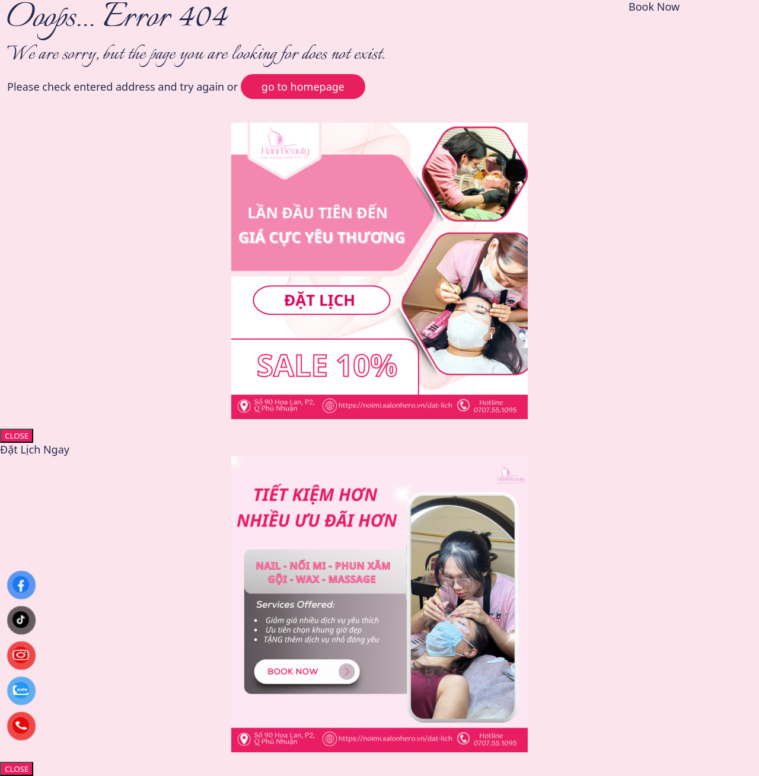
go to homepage (303, 86)
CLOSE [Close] (16, 435)
